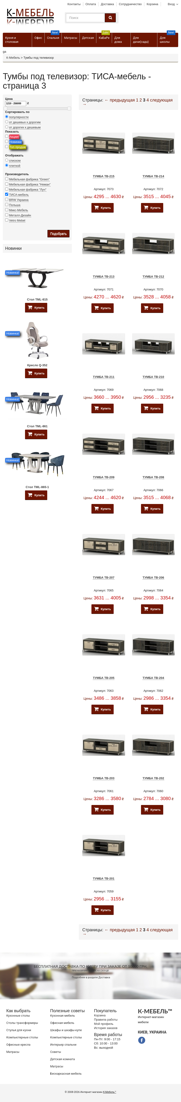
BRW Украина (19, 200)
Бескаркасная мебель (66, 1073)
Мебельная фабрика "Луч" (27, 189)
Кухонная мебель (62, 1015)
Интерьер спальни (63, 1044)
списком (15, 160)
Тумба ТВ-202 (153, 778)
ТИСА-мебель (19, 194)
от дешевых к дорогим (25, 122)
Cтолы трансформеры (22, 1023)
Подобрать (58, 234)
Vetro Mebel (17, 220)
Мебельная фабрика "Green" (29, 179)
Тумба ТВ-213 (103, 276)
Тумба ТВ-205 (103, 678)
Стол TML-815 (37, 299)
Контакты (73, 4)
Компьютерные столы (22, 1037)
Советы (55, 1052)
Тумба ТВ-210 (153, 377)
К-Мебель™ (109, 1092)
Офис (38, 38)
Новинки (16, 142)
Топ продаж (18, 147)
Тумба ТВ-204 (153, 678)
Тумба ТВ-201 (103, 878)
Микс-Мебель (18, 210)
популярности (19, 117)
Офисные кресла (18, 1044)
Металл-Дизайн (20, 215)
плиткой (14, 165)
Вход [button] (171, 4)
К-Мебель (13, 57)
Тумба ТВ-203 (103, 778)
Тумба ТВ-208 (153, 477)
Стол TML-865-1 (37, 487)
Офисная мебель (62, 1023)
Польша (14, 205)
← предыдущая (120, 100)
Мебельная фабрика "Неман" (30, 184)
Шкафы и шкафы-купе (66, 1030)
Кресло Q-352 (37, 365)
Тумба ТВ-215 (103, 176)
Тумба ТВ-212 (153, 276)
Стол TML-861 (37, 426)
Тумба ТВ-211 (103, 377)
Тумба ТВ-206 (153, 577)
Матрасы (70, 38)
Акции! (14, 136)
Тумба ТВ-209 (103, 477)
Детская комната (62, 1059)
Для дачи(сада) (141, 40)
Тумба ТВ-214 (153, 176)
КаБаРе (104, 36)
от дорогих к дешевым (25, 127)
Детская (88, 38)
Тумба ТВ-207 (103, 577)
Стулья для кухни (18, 1030)
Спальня (53, 36)
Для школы (167, 38)
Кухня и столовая (11, 40)
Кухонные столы (18, 1015)
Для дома (118, 40)
